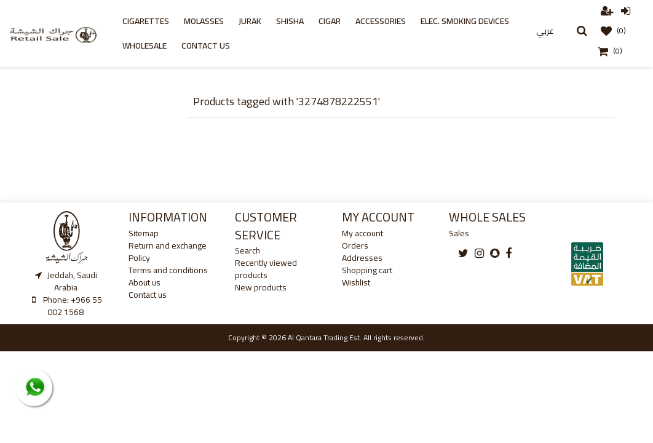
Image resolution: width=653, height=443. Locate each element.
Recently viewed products (266, 269)
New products (261, 287)
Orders (355, 245)
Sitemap (144, 233)
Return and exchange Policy (168, 251)
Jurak (250, 21)
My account (362, 233)
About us (144, 282)
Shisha (290, 21)
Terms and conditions (168, 270)
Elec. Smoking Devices (465, 21)
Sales (459, 233)
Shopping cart (367, 270)
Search (247, 250)
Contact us (205, 46)
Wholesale (144, 46)
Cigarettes (145, 21)
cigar (330, 21)
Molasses (204, 21)
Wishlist (356, 282)
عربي (545, 31)
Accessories (380, 21)
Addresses (362, 258)
